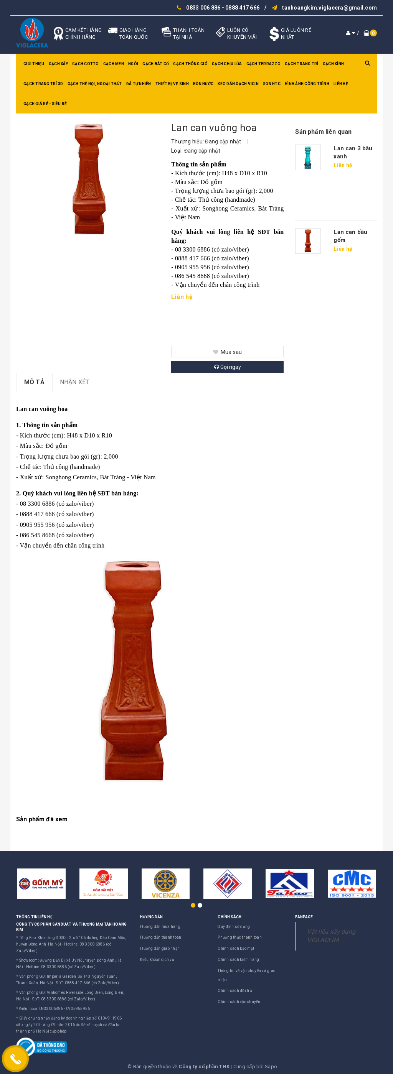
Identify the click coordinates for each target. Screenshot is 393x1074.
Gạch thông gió (190, 64)
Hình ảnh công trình (307, 84)
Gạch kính (333, 64)
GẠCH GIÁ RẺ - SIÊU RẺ (45, 104)
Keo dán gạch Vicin (238, 84)
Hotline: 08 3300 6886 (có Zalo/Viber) (61, 967)
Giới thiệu (34, 64)
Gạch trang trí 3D (43, 84)
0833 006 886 (203, 8)
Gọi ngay (227, 367)
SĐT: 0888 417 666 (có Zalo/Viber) (87, 983)
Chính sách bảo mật (236, 948)
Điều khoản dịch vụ (157, 959)
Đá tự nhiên (138, 84)
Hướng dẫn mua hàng (160, 926)
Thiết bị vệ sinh (172, 84)
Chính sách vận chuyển (239, 1002)
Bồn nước (203, 84)
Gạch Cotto (85, 64)
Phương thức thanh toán (240, 937)
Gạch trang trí (302, 64)
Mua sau (227, 352)
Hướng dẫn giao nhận (160, 948)
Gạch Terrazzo (263, 64)
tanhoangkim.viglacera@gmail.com (329, 8)
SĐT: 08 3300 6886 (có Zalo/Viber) (63, 999)
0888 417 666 (242, 8)
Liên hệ (341, 84)
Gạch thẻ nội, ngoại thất (95, 84)
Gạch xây (58, 64)
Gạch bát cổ (155, 64)
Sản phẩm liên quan (323, 131)
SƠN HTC (272, 84)
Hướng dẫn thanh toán (160, 937)
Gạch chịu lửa (227, 64)
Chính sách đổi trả (235, 990)
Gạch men (113, 64)
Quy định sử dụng (234, 926)
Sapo (271, 1066)
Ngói (133, 64)
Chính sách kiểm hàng (238, 959)
